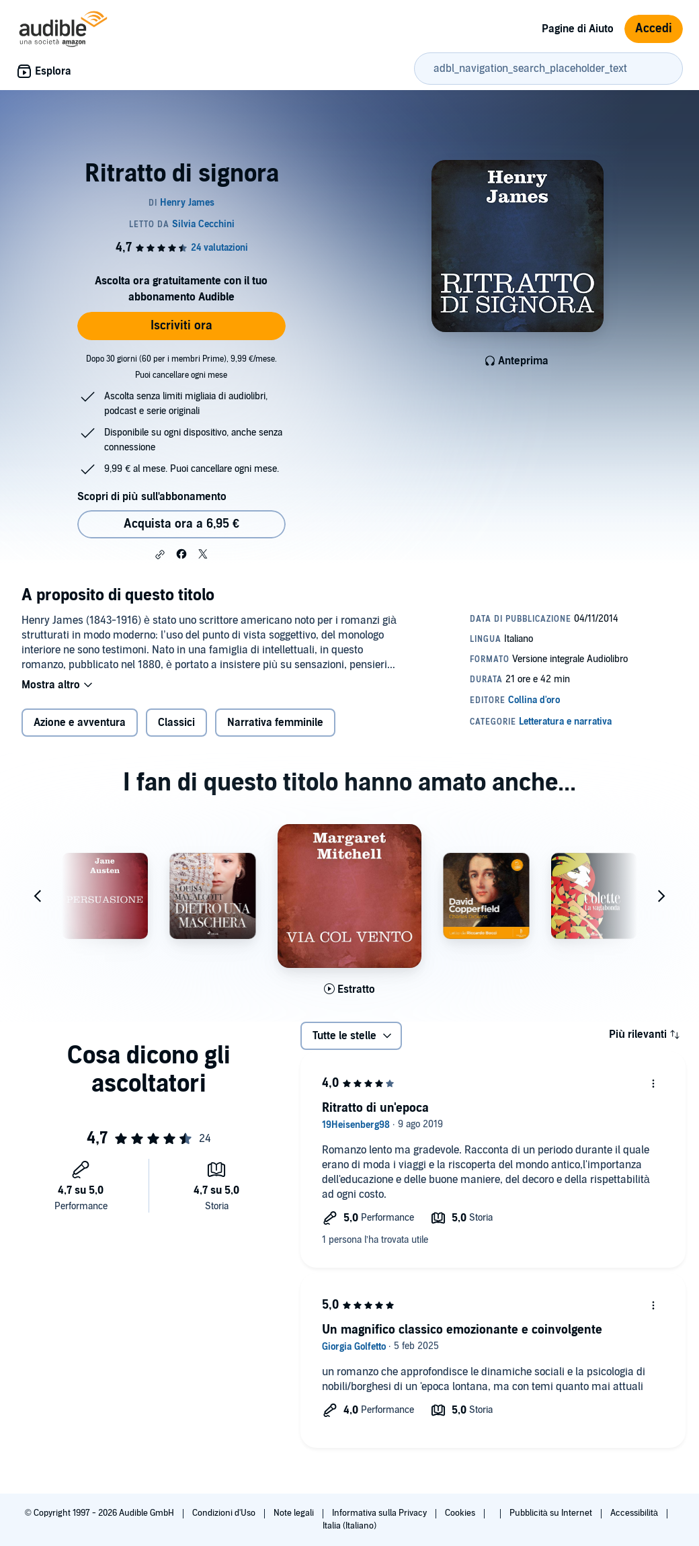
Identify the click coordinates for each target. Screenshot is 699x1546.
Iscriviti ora (181, 326)
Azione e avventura (80, 722)
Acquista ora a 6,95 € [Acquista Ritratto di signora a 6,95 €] (181, 524)
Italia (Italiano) (349, 1525)
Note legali (295, 1513)
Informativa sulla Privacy (380, 1513)
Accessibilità (635, 1513)
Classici (176, 722)
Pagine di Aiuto (578, 29)
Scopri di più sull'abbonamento (151, 496)
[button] (160, 554)
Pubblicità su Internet (551, 1513)
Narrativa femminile (275, 722)
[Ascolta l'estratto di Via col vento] (349, 989)
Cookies (461, 1513)
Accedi (653, 29)
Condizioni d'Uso (224, 1513)
